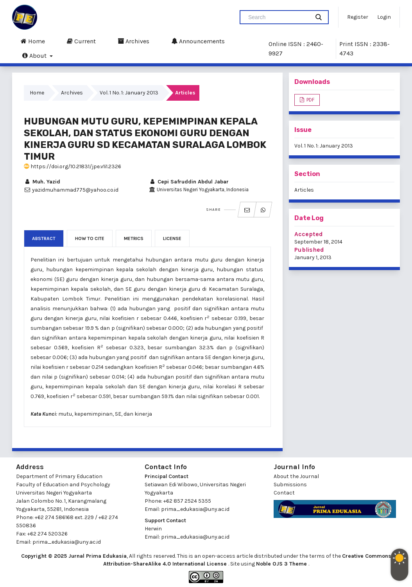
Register (357, 17)
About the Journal (296, 476)
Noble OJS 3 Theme (282, 563)
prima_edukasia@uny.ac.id (66, 542)
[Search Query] (277, 17)
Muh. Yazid (42, 181)
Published (309, 249)
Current (81, 41)
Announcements (198, 41)
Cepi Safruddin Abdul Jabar (189, 181)
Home (33, 41)
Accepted (308, 234)
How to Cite (89, 238)
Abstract (44, 238)
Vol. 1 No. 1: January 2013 (129, 92)
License (172, 238)
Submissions (290, 484)
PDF (309, 100)
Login (384, 17)
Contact (284, 492)
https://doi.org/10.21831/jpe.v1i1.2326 (72, 166)
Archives (133, 41)
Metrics (133, 238)
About (35, 55)
